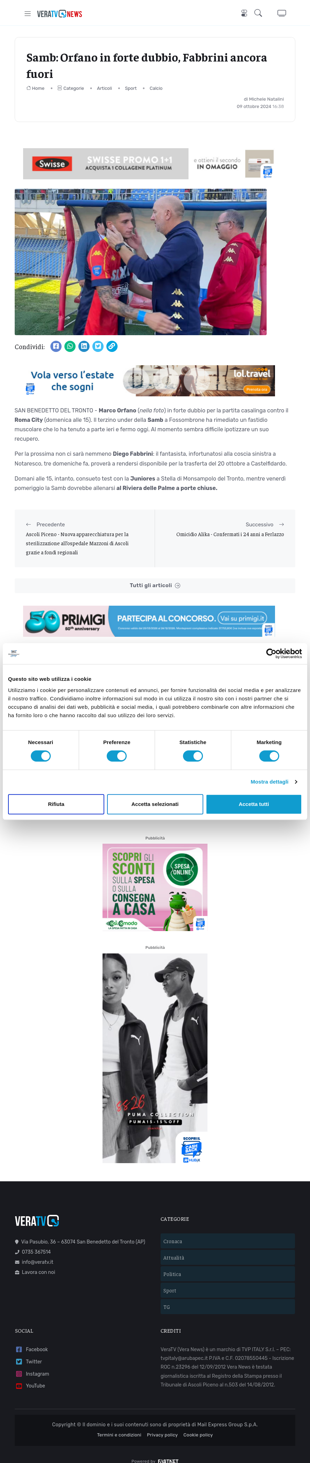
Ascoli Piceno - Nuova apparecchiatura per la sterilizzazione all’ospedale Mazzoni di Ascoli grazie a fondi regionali (77, 543)
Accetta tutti (254, 804)
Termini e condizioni (119, 1424)
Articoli (104, 88)
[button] (259, 13)
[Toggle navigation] (28, 13)
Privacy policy (162, 1424)
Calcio (156, 88)
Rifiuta (56, 804)
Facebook (31, 1339)
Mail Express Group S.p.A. (227, 1415)
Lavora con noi (35, 1262)
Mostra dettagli (269, 782)
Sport (130, 88)
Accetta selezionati (154, 804)
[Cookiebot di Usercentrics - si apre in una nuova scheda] (271, 653)
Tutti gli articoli (155, 585)
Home (35, 88)
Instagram (32, 1363)
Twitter (28, 1351)
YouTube (30, 1375)
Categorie (70, 88)
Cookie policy (198, 1424)
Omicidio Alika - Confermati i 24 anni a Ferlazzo (230, 534)
